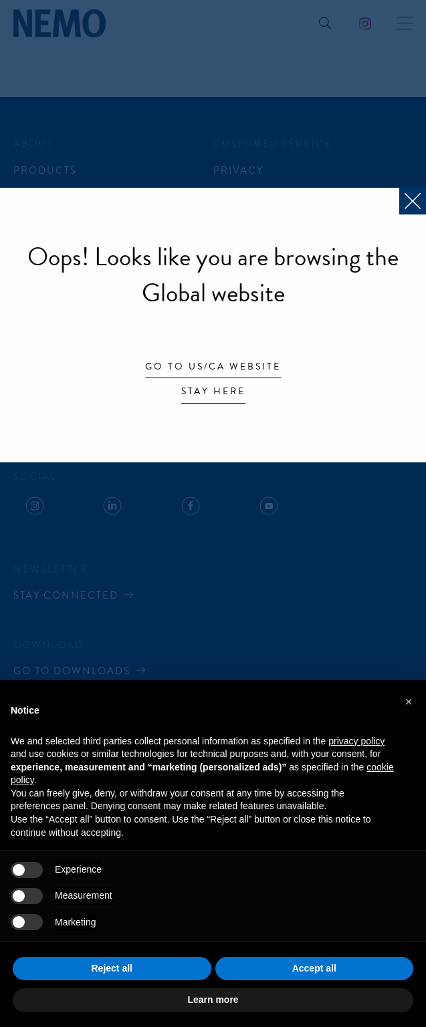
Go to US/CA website (213, 367)
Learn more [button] (212, 999)
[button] (408, 701)
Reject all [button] (112, 968)
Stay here (213, 392)
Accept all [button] (314, 968)
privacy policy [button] (356, 741)
